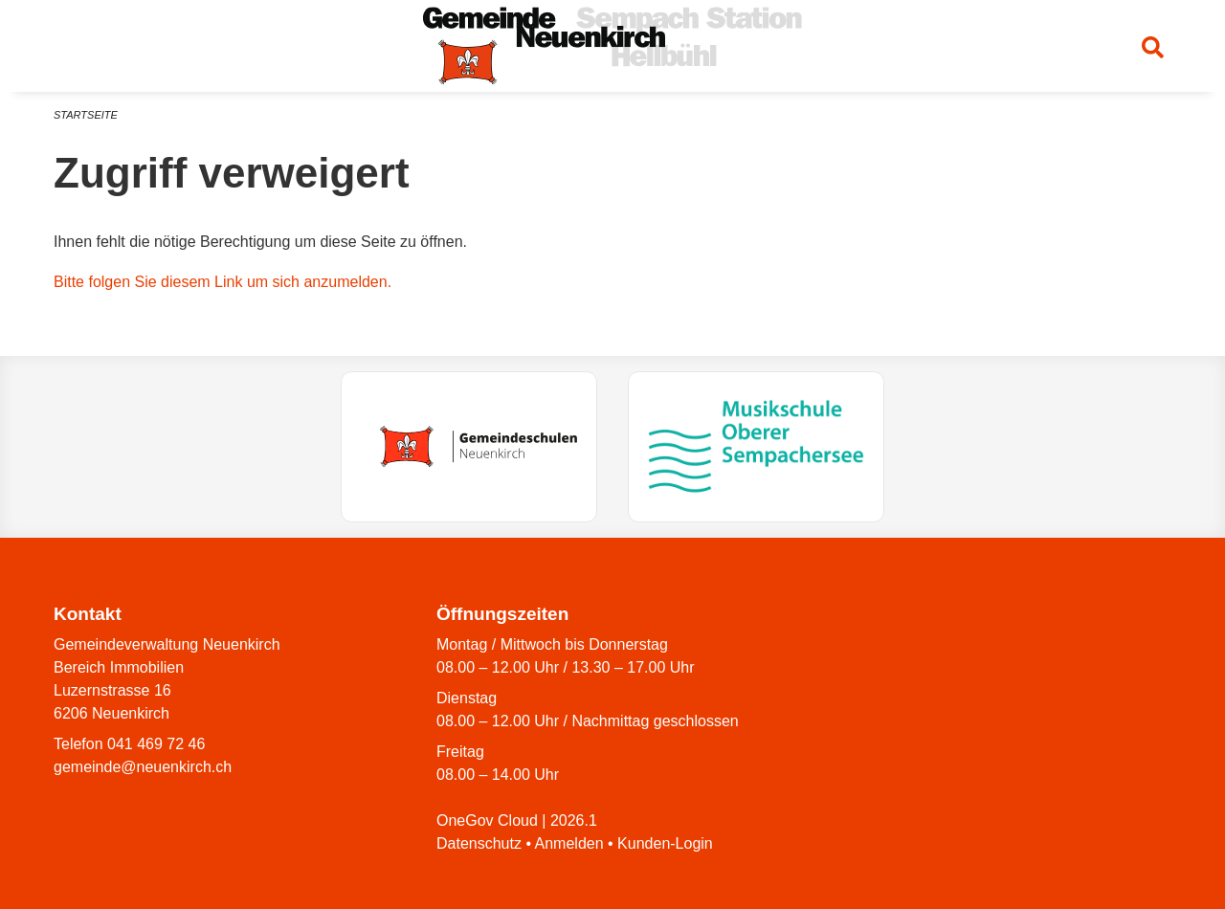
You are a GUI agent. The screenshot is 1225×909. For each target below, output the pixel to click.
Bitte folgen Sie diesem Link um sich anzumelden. (222, 282)
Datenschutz (479, 843)
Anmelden (569, 843)
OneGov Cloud (487, 820)
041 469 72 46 (156, 744)
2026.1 (573, 820)
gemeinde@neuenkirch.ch (143, 767)
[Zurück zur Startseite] (612, 46)
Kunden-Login (665, 843)
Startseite (86, 115)
